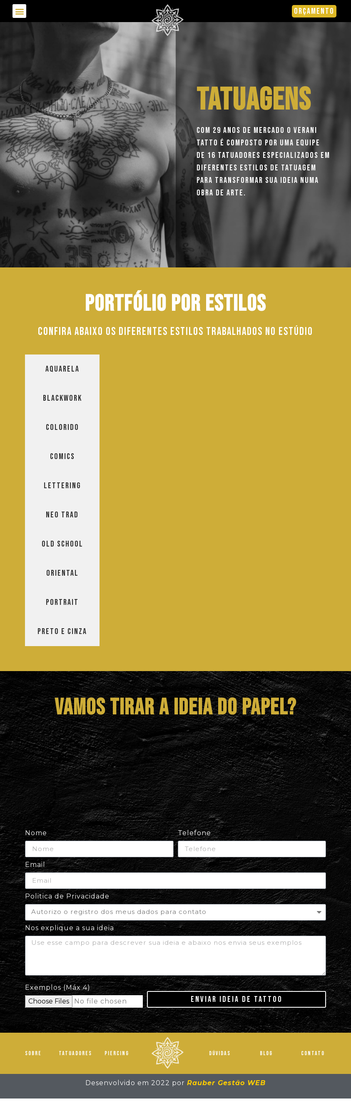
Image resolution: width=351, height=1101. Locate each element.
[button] (19, 11)
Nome (36, 833)
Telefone (194, 833)
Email (35, 865)
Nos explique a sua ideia (69, 928)
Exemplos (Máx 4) (57, 990)
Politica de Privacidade (67, 896)
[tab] (62, 369)
